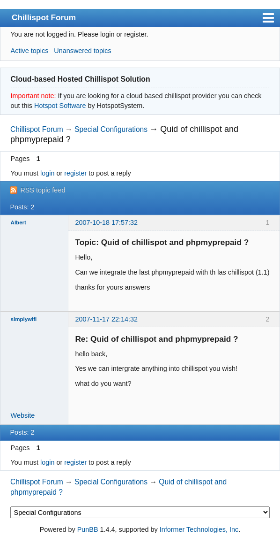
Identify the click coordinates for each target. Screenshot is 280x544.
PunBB (87, 529)
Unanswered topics (82, 50)
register (75, 173)
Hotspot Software (60, 105)
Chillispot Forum (44, 17)
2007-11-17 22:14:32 (106, 319)
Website (23, 415)
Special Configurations (110, 129)
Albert (18, 222)
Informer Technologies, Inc (199, 529)
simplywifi (24, 319)
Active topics (30, 50)
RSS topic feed (42, 190)
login (47, 173)
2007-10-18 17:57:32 (106, 222)
